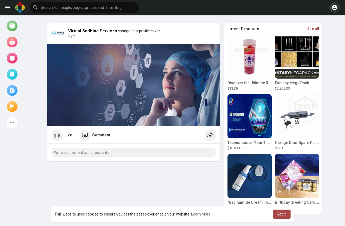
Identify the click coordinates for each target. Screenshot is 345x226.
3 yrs (71, 36)
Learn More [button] (201, 214)
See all (313, 29)
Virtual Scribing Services (92, 31)
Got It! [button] (282, 214)
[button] (84, 7)
